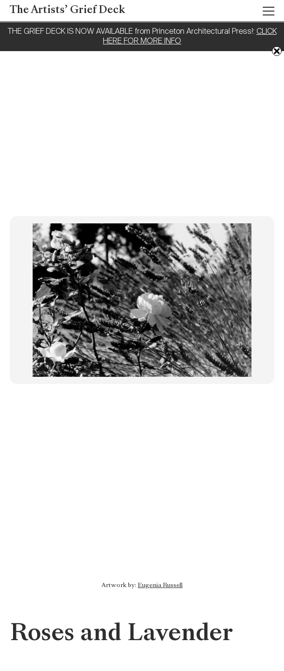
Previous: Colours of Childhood (267, 592)
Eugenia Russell (160, 586)
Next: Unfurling (17, 578)
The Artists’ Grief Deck (67, 10)
